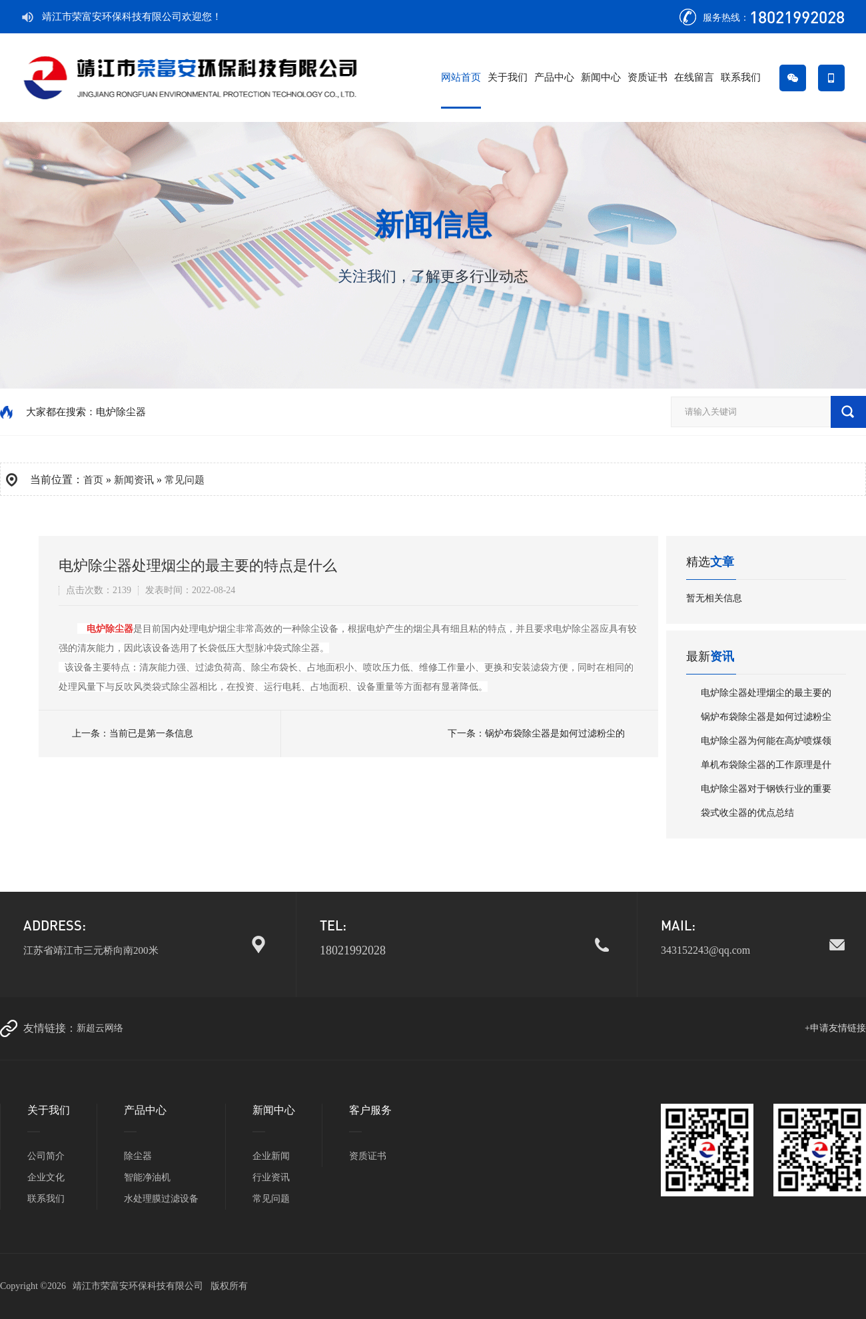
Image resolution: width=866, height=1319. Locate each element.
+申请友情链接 (835, 1028)
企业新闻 (271, 1156)
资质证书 (647, 77)
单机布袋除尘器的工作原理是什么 (766, 768)
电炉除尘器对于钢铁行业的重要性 (766, 792)
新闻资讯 (134, 480)
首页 (93, 480)
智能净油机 (147, 1177)
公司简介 (46, 1156)
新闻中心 (601, 77)
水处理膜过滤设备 (161, 1199)
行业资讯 (271, 1177)
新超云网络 (100, 1028)
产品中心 (554, 77)
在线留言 (694, 77)
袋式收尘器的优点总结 (747, 813)
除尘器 (138, 1156)
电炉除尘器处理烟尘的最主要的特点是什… (766, 696)
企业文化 (46, 1177)
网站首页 (461, 77)
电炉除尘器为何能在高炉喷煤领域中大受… (766, 744)
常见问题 (271, 1199)
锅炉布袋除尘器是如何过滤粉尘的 (555, 733)
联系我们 (741, 77)
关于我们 (508, 77)
